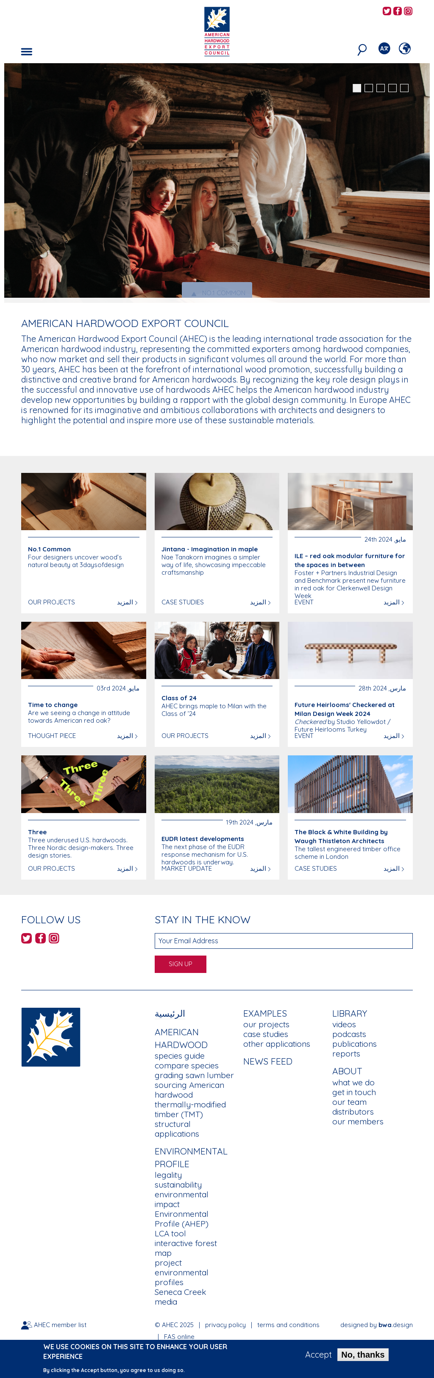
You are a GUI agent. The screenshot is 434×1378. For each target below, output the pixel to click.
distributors (353, 1112)
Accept (318, 1356)
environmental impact (182, 1199)
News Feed (267, 1061)
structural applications (177, 1129)
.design (395, 1325)
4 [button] (392, 88)
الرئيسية (170, 1013)
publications (354, 1044)
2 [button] (369, 88)
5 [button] (404, 88)
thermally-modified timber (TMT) (190, 1109)
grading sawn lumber (194, 1075)
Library (349, 1013)
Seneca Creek (180, 1292)
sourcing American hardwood (189, 1090)
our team (349, 1102)
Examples (265, 1013)
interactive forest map (186, 1248)
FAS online (179, 1337)
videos (344, 1024)
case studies (265, 1034)
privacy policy (225, 1325)
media (166, 1302)
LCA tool (170, 1233)
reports (346, 1053)
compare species (187, 1065)
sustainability (178, 1185)
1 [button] (357, 88)
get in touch (354, 1092)
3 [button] (380, 88)
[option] (217, 183)
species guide (180, 1056)
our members (358, 1121)
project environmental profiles (182, 1272)
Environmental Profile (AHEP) (182, 1219)
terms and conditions (288, 1325)
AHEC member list (60, 1325)
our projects (266, 1024)
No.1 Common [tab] (217, 293)
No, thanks (362, 1356)
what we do (353, 1082)
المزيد (125, 602)
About (347, 1070)
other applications (276, 1044)
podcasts (349, 1034)
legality (168, 1175)
